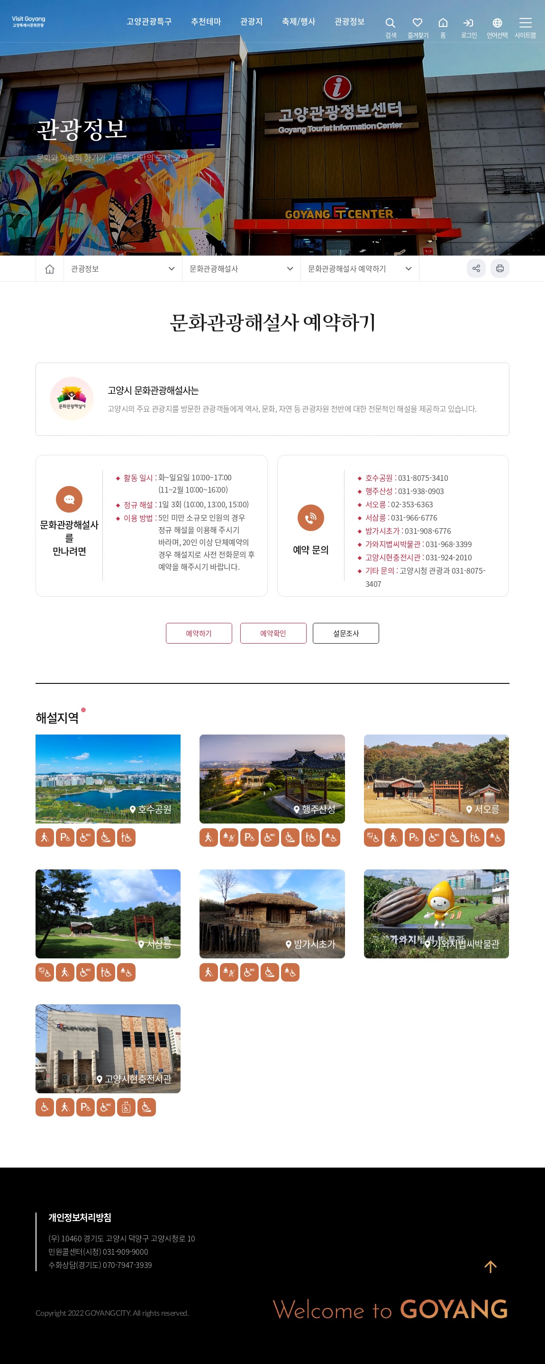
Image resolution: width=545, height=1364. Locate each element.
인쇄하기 (499, 268)
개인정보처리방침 (79, 1217)
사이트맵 (525, 30)
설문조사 (346, 633)
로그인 (469, 30)
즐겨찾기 (418, 30)
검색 (391, 30)
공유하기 (476, 268)
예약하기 (199, 633)
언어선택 (497, 30)
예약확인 (273, 633)
